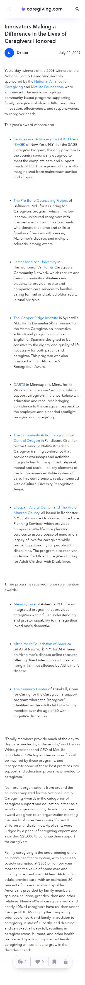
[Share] (65, 961)
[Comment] (22, 961)
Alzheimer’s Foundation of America (42, 643)
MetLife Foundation (47, 86)
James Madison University (35, 261)
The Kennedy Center (30, 689)
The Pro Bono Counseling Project (41, 200)
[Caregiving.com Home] (43, 9)
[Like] (40, 961)
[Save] (54, 961)
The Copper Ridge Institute (36, 317)
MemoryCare (25, 604)
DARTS (19, 384)
